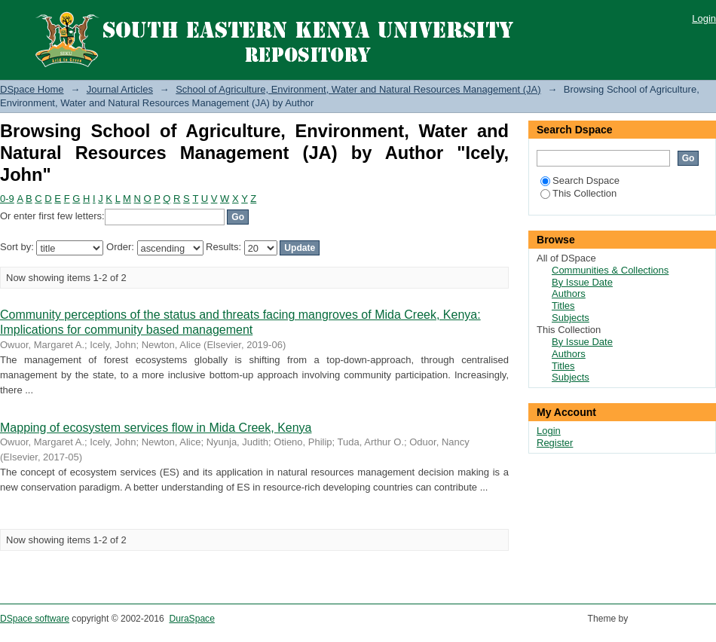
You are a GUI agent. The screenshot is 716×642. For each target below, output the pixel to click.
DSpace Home (32, 89)
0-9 (7, 198)
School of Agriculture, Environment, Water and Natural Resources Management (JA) (358, 89)
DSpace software (34, 618)
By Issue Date (582, 282)
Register (555, 442)
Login (704, 18)
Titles (563, 305)
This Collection (578, 193)
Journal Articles (120, 89)
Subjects (570, 317)
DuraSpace (191, 618)
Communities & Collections (610, 270)
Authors (569, 293)
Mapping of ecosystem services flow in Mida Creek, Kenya (156, 427)
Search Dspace (580, 180)
